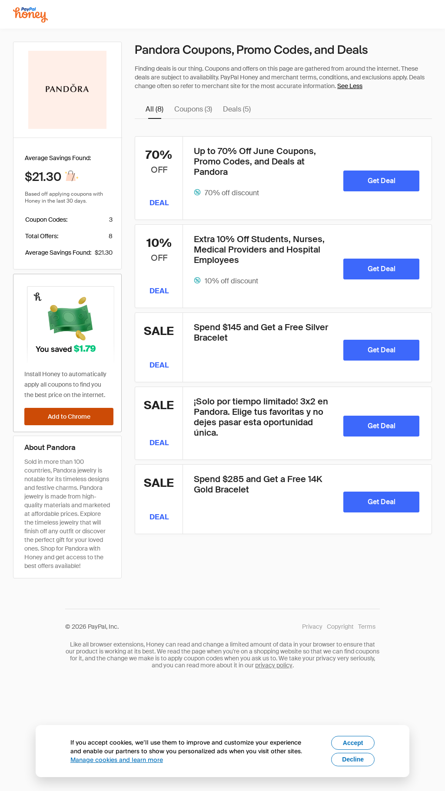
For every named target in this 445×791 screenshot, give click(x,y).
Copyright (340, 626)
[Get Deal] (381, 181)
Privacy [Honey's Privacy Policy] (312, 626)
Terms (366, 626)
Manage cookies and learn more (116, 759)
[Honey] (30, 15)
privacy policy (273, 665)
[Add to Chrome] (68, 416)
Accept (353, 742)
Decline (353, 759)
